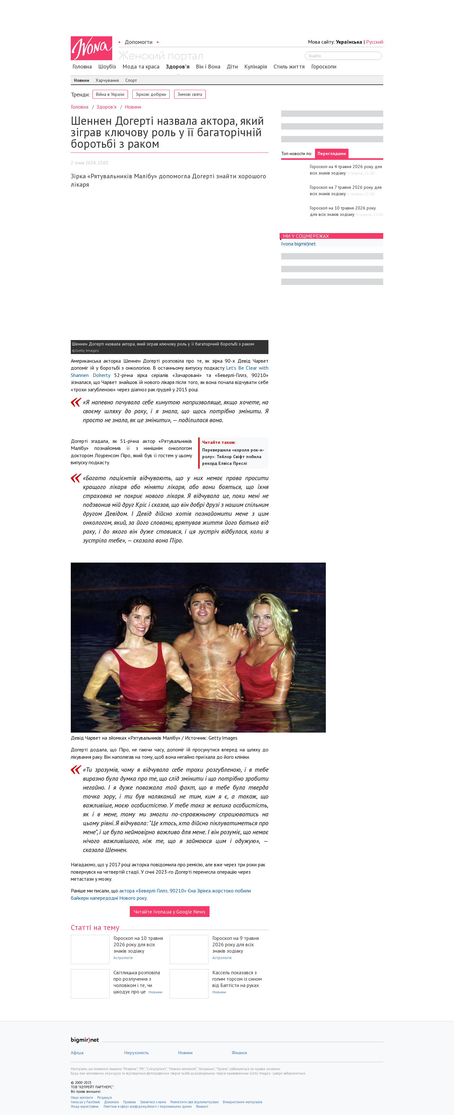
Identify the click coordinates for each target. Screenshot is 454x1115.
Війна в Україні (110, 94)
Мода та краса (140, 66)
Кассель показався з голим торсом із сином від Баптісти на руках (237, 978)
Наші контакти (82, 1097)
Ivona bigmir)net (298, 243)
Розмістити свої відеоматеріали (194, 1102)
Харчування (107, 80)
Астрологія (123, 957)
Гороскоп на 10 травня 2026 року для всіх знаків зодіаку (138, 944)
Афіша (77, 1052)
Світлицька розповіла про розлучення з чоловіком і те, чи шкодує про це (136, 982)
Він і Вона (208, 66)
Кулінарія (255, 66)
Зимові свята (190, 94)
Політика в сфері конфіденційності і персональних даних (148, 1106)
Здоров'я (177, 66)
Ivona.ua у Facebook (85, 1102)
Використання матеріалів (242, 1102)
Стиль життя (289, 66)
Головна (82, 66)
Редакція (104, 1097)
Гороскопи (323, 66)
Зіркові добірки (151, 94)
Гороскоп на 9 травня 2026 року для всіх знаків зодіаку (235, 944)
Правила (129, 1102)
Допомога (111, 1102)
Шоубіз (107, 66)
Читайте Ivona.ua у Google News (169, 911)
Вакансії (202, 1106)
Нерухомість (136, 1052)
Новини (81, 80)
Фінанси (239, 1052)
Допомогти (138, 42)
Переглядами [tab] (332, 153)
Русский (374, 42)
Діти (232, 66)
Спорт (131, 80)
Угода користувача (85, 1106)
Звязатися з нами (153, 1102)
